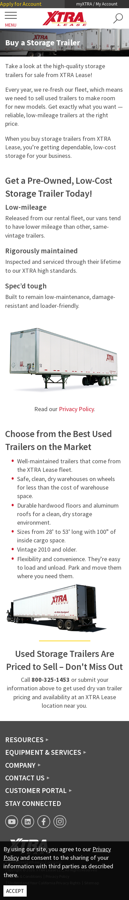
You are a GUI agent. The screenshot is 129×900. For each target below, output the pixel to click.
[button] (118, 18)
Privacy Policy (76, 409)
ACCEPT (15, 891)
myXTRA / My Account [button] (96, 4)
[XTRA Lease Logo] (64, 18)
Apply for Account (21, 3)
